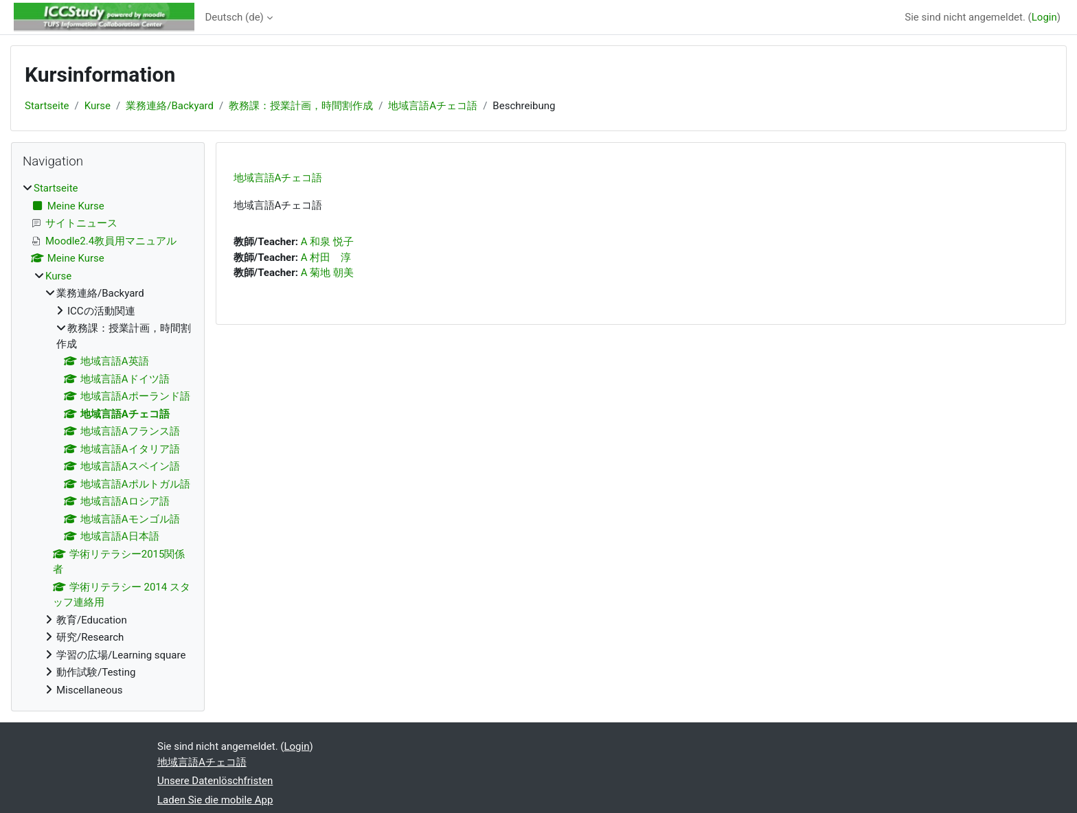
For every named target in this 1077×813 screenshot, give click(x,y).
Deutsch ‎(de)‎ (234, 17)
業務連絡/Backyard (170, 106)
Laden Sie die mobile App (215, 800)
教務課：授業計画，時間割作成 (301, 106)
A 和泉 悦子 (327, 242)
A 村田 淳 (326, 257)
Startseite (47, 106)
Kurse (97, 106)
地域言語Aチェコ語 (432, 106)
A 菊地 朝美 (327, 272)
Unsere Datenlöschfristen (215, 781)
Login (1044, 17)
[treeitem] (108, 439)
